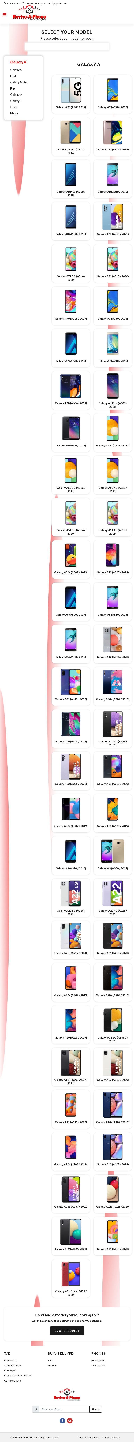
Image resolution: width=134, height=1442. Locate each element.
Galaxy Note (18, 82)
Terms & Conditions (89, 1437)
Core (13, 107)
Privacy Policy (112, 1437)
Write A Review (12, 1365)
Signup (96, 1409)
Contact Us (10, 1360)
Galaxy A (18, 62)
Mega (14, 113)
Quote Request (67, 1330)
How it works (98, 1360)
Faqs (50, 1360)
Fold (13, 76)
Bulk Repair (10, 1370)
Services (52, 1365)
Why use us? (98, 1365)
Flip (12, 88)
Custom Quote (12, 1380)
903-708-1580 (13, 3)
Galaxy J (15, 101)
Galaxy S (16, 70)
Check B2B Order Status (17, 1375)
